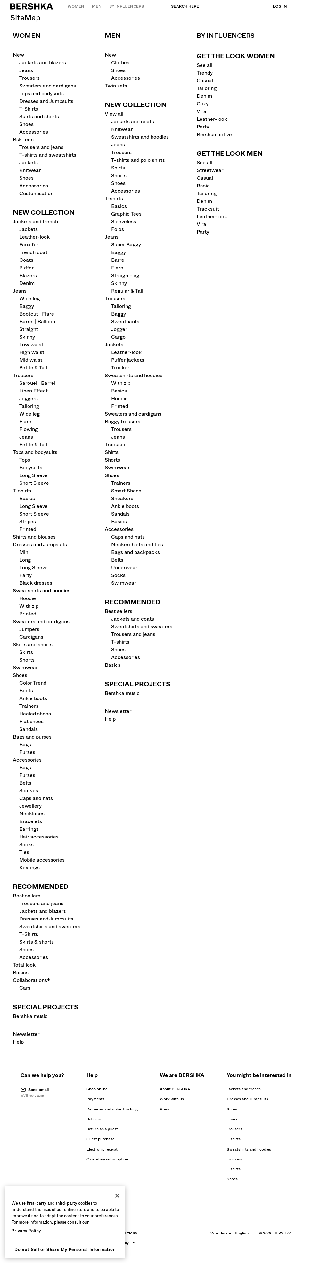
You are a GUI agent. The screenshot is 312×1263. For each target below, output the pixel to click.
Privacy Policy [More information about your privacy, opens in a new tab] (26, 1231)
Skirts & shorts (36, 941)
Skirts (26, 652)
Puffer (26, 267)
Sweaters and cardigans (47, 85)
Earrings (29, 829)
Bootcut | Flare (36, 314)
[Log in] (273, 6)
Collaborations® (31, 980)
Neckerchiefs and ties (137, 544)
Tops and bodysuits (41, 93)
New (18, 55)
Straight (28, 329)
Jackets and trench (35, 221)
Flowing (28, 429)
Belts (25, 783)
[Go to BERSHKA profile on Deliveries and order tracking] (112, 1109)
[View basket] (297, 6)
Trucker (120, 367)
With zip (28, 606)
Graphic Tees (126, 214)
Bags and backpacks (135, 552)
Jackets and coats (132, 121)
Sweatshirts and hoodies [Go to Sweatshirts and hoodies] (249, 1149)
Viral (202, 111)
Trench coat (33, 252)
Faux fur (28, 244)
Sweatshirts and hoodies (41, 590)
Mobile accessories (42, 859)
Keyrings (29, 867)
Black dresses (35, 583)
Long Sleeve (33, 475)
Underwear (124, 567)
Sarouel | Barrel (37, 383)
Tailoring (29, 406)
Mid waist (30, 360)
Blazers (28, 275)
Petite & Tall (33, 367)
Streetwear (210, 170)
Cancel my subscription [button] (107, 1159)
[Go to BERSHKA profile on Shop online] (96, 1089)
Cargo (118, 337)
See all (204, 65)
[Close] (117, 1196)
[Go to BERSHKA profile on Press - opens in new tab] (165, 1109)
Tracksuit (116, 444)
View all (114, 114)
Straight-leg (125, 275)
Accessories (33, 132)
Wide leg (29, 298)
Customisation (36, 193)
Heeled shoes (35, 713)
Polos (117, 229)
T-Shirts (28, 108)
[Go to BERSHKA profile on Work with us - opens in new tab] (172, 1099)
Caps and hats (36, 798)
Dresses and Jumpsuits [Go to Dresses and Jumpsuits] (247, 1099)
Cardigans (31, 636)
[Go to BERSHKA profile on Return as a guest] (102, 1129)
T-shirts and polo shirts (138, 160)
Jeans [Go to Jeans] (232, 1119)
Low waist (31, 344)
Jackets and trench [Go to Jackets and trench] (244, 1089)
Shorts (27, 660)
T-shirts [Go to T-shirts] (234, 1139)
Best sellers (26, 895)
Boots (26, 690)
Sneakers (122, 498)
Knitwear (30, 170)
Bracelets (30, 821)
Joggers (28, 398)
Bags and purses (32, 736)
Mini (24, 552)
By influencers (226, 35)
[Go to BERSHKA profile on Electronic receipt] (102, 1149)
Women (27, 35)
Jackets (28, 162)
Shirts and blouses (34, 537)
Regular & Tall (127, 290)
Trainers (28, 706)
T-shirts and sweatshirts (47, 155)
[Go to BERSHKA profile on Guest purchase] (100, 1139)
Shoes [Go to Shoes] (232, 1109)
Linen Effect (33, 390)
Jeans (26, 70)
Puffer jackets (127, 360)
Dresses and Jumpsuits (46, 101)
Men (113, 35)
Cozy (203, 103)
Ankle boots (33, 698)
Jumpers (29, 629)
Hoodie (27, 598)
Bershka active (214, 134)
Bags (25, 744)
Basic (203, 185)
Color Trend (32, 683)
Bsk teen (23, 139)
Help (18, 1041)
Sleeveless (123, 221)
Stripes (27, 521)
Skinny (27, 337)
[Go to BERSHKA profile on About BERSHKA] (175, 1089)
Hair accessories (39, 836)
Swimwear (25, 667)
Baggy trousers (122, 421)
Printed (27, 529)
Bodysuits (30, 467)
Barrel (118, 260)
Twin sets (116, 85)
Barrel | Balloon (37, 321)
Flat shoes (31, 721)
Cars (24, 988)
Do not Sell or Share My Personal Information (65, 1249)
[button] (42, 1092)
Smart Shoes (126, 490)
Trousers (29, 78)
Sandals (28, 729)
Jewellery (30, 806)
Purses (27, 752)
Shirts (118, 167)
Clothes (120, 62)
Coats (26, 260)
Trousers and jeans (41, 147)
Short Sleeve (34, 483)
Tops (24, 460)
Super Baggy (126, 244)
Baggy (26, 306)
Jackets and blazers (42, 62)
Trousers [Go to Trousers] (234, 1129)
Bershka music (30, 1016)
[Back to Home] (31, 6)
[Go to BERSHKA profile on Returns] (93, 1119)
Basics (27, 498)
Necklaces (32, 813)
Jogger (119, 329)
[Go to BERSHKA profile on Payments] (95, 1099)
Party (25, 575)
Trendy (205, 73)
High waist (31, 352)
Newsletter (26, 1034)
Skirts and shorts (39, 116)
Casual (205, 80)
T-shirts (22, 490)
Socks (26, 844)
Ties (24, 852)
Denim (27, 283)
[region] (65, 1222)
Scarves (28, 790)
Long (25, 560)
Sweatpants (125, 321)
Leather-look (34, 237)
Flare (25, 421)
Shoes (26, 124)
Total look (24, 965)
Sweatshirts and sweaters (49, 926)
